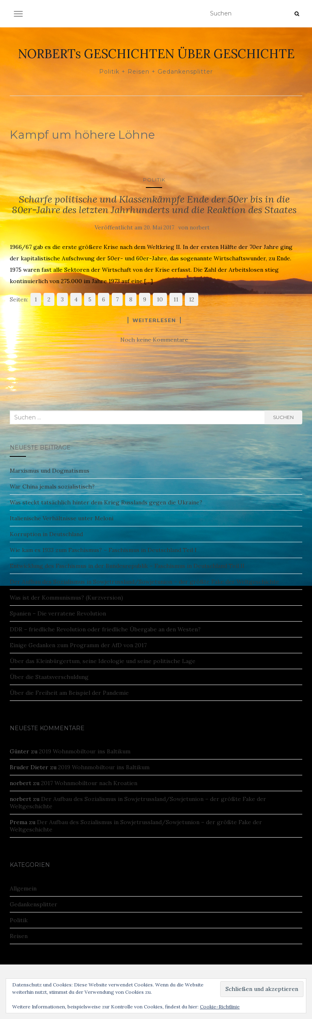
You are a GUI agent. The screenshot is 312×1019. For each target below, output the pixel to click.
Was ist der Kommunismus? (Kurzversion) (66, 597)
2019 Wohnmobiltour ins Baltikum (84, 751)
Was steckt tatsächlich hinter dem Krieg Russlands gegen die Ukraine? (106, 502)
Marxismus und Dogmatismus (49, 470)
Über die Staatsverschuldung (49, 677)
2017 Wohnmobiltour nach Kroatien (89, 783)
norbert (200, 227)
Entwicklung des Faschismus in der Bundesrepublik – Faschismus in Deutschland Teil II (127, 566)
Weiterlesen (154, 320)
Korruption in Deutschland (46, 534)
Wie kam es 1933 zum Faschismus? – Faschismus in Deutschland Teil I (103, 550)
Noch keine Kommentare (154, 339)
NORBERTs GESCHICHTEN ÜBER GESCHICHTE (156, 54)
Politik (154, 180)
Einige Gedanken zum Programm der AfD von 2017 (78, 645)
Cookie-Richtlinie (220, 1007)
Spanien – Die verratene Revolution (58, 613)
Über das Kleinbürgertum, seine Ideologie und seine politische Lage (102, 661)
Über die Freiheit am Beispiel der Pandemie (69, 692)
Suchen (283, 417)
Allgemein (23, 888)
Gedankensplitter (33, 904)
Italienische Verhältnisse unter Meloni (61, 518)
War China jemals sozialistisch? (52, 486)
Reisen (19, 936)
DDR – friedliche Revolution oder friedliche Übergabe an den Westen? (105, 629)
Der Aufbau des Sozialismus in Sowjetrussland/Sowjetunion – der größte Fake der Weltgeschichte (144, 581)
